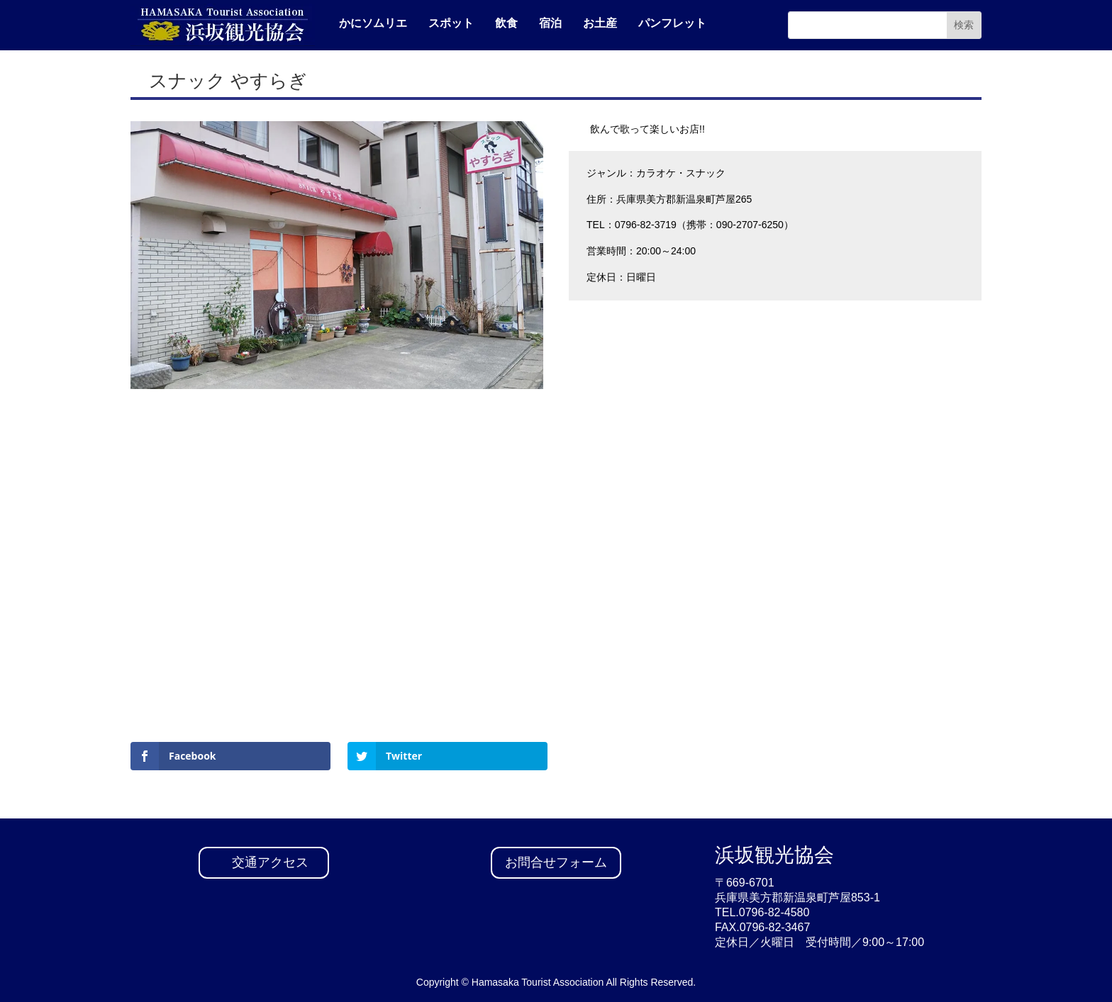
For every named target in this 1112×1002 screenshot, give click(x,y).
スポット (451, 23)
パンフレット (672, 23)
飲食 (506, 23)
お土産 (600, 23)
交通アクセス (270, 862)
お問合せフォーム (556, 862)
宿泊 (550, 23)
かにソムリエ (373, 23)
